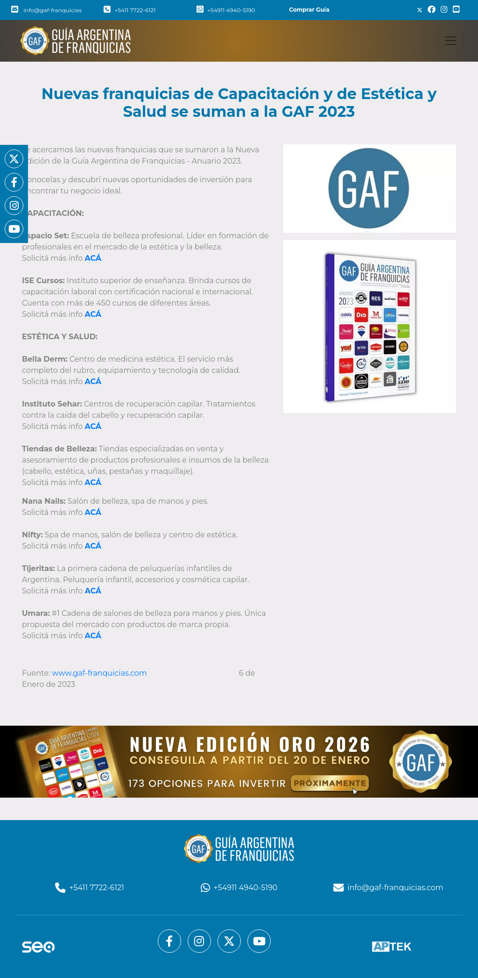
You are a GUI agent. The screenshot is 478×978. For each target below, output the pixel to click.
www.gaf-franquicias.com (100, 673)
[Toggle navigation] (450, 40)
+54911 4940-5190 (226, 10)
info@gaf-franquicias (46, 10)
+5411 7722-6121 (129, 10)
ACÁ (92, 590)
